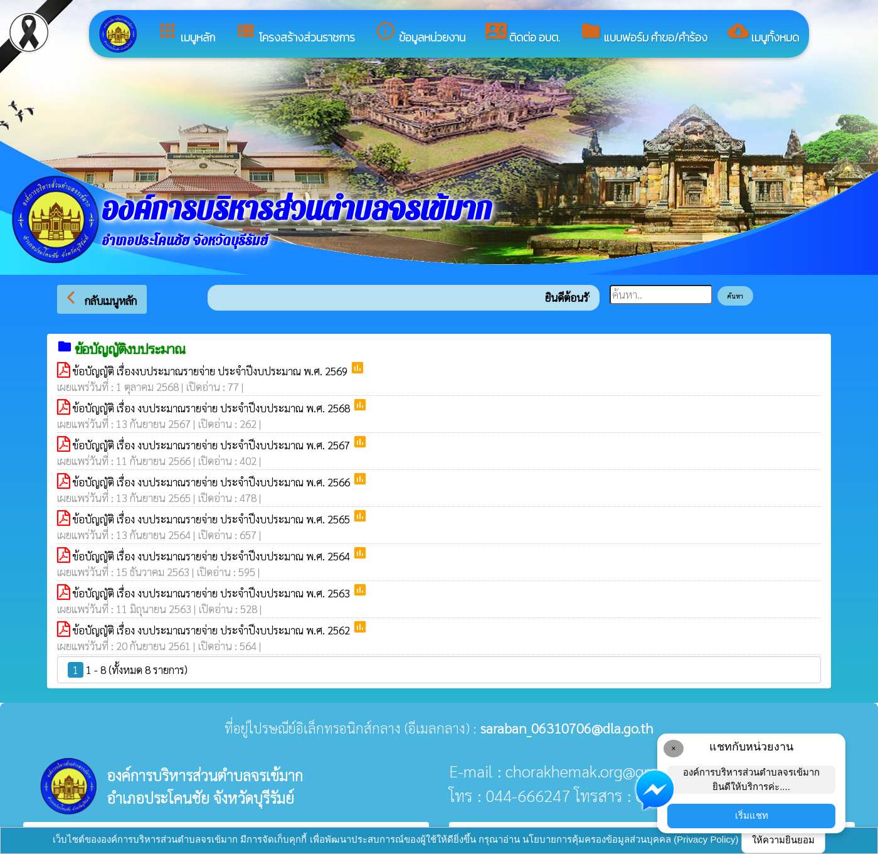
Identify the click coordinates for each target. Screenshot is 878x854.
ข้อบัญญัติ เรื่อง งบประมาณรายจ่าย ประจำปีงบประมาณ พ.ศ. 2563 (212, 593)
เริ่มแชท (751, 815)
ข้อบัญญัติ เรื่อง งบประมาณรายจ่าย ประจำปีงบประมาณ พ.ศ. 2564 (212, 556)
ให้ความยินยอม (783, 840)
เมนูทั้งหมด (763, 33)
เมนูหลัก (186, 33)
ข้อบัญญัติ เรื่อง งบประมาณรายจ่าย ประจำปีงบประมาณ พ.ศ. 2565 (212, 519)
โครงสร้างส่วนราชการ (295, 33)
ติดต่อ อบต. (522, 33)
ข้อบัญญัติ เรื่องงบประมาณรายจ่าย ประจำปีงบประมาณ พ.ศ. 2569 (211, 371)
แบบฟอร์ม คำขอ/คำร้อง (643, 33)
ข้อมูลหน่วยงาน (420, 33)
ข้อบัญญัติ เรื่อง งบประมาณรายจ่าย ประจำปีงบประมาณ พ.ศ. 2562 (212, 630)
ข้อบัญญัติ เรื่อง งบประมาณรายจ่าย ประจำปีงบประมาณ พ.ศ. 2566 (212, 482)
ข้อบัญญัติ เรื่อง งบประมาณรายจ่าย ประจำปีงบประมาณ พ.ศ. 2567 (212, 445)
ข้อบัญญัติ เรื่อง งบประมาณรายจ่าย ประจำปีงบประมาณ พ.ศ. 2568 (212, 408)
